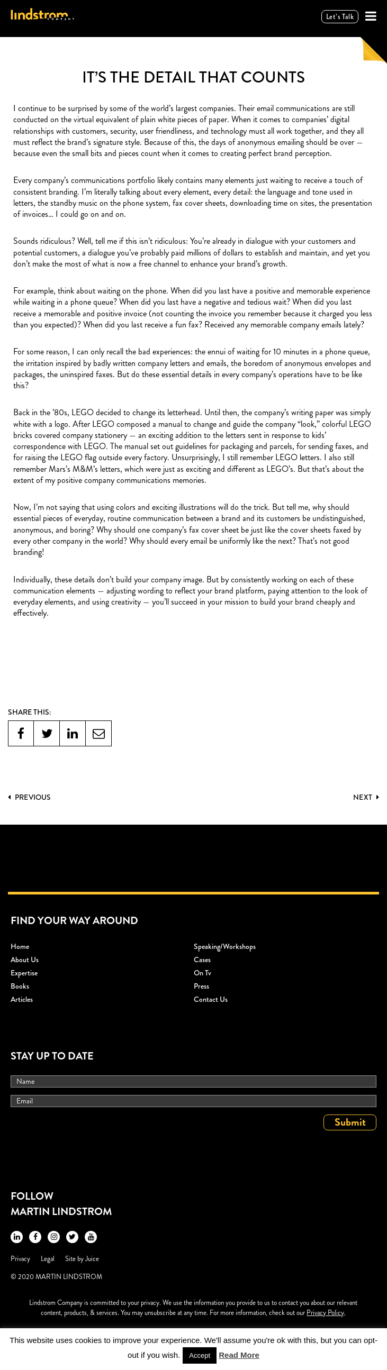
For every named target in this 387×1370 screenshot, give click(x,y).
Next (366, 797)
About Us (25, 959)
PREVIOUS (29, 797)
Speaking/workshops (225, 946)
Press (201, 986)
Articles (22, 999)
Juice (92, 1259)
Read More (239, 1354)
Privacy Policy (325, 1313)
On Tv (202, 972)
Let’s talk (340, 17)
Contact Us (211, 999)
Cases (202, 959)
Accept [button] (199, 1355)
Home (20, 946)
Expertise (24, 972)
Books (20, 986)
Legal (48, 1259)
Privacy (20, 1259)
